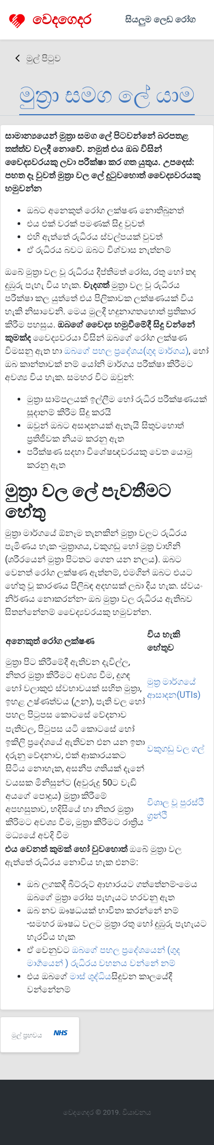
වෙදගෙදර (50, 20)
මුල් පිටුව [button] (38, 58)
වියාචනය (136, 1112)
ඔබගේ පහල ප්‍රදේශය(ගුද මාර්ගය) (126, 351)
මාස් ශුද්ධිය (90, 976)
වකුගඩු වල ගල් (175, 748)
